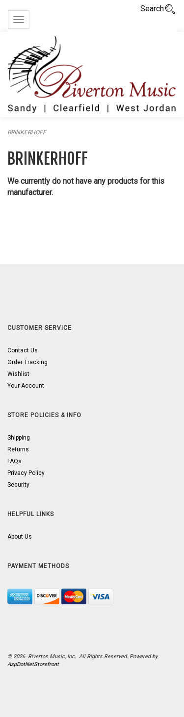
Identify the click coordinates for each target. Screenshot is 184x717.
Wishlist (18, 374)
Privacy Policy (26, 473)
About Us (19, 536)
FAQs (14, 461)
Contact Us (22, 350)
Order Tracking (27, 362)
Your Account (25, 385)
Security (18, 484)
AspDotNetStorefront (33, 664)
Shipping (18, 437)
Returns (18, 449)
